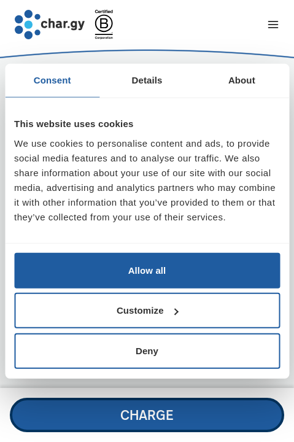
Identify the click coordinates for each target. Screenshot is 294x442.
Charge (147, 415)
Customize (148, 310)
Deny (147, 350)
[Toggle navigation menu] (273, 24)
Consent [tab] (52, 80)
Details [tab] (147, 80)
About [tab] (241, 80)
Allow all (147, 270)
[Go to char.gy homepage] (50, 24)
